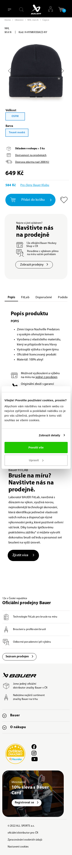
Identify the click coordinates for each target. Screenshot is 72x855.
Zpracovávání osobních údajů (25, 839)
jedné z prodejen (47, 377)
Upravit (36, 460)
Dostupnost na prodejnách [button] (30, 155)
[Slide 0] (33, 97)
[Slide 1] (39, 97)
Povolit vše (36, 447)
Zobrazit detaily (49, 435)
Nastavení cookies (18, 846)
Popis (11, 297)
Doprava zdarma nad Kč (32, 162)
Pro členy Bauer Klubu (34, 185)
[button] (61, 9)
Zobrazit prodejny (34, 264)
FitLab (25, 297)
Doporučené (44, 297)
